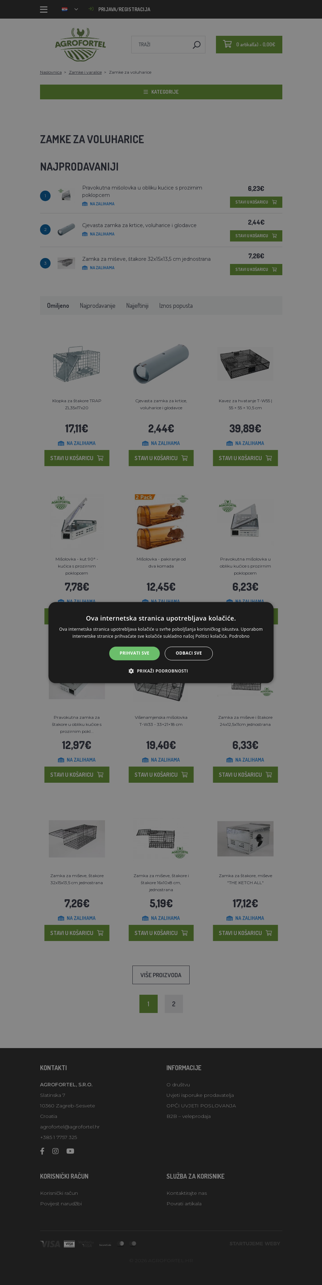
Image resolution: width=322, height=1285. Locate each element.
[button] (161, 670)
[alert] (161, 642)
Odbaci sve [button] (189, 653)
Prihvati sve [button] (135, 653)
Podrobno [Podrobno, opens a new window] (239, 636)
